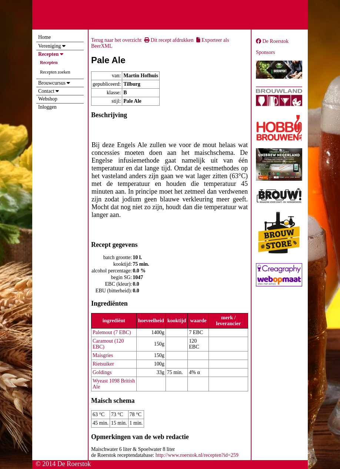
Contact (46, 91)
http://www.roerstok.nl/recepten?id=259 (197, 455)
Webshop (47, 99)
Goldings (102, 372)
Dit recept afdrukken (168, 40)
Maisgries (103, 355)
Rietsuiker (103, 364)
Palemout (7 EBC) (112, 332)
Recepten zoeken (55, 72)
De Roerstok (272, 41)
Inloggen (47, 107)
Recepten (48, 54)
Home (44, 37)
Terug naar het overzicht (116, 40)
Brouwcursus (52, 83)
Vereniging (49, 46)
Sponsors (265, 52)
